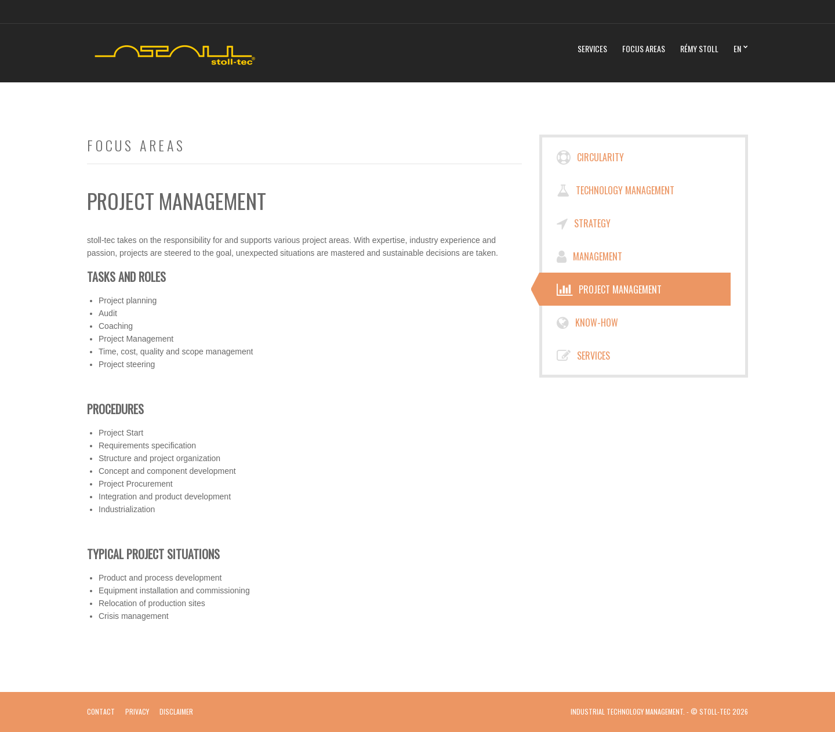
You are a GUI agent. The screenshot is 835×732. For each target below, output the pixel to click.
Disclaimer (176, 711)
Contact (101, 711)
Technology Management (615, 190)
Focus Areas (643, 48)
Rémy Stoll (699, 48)
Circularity (590, 157)
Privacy (137, 711)
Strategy (584, 223)
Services (592, 48)
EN (737, 48)
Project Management (609, 289)
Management (589, 256)
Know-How (587, 322)
